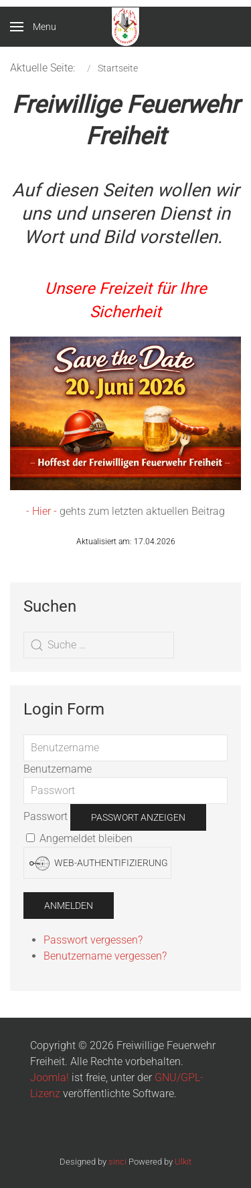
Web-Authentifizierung (98, 863)
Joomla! (49, 1077)
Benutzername (57, 769)
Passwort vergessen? (93, 940)
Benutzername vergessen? (105, 956)
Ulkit (183, 1162)
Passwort (45, 816)
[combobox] (98, 645)
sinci (117, 1162)
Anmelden (68, 905)
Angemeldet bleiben (79, 838)
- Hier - (41, 511)
